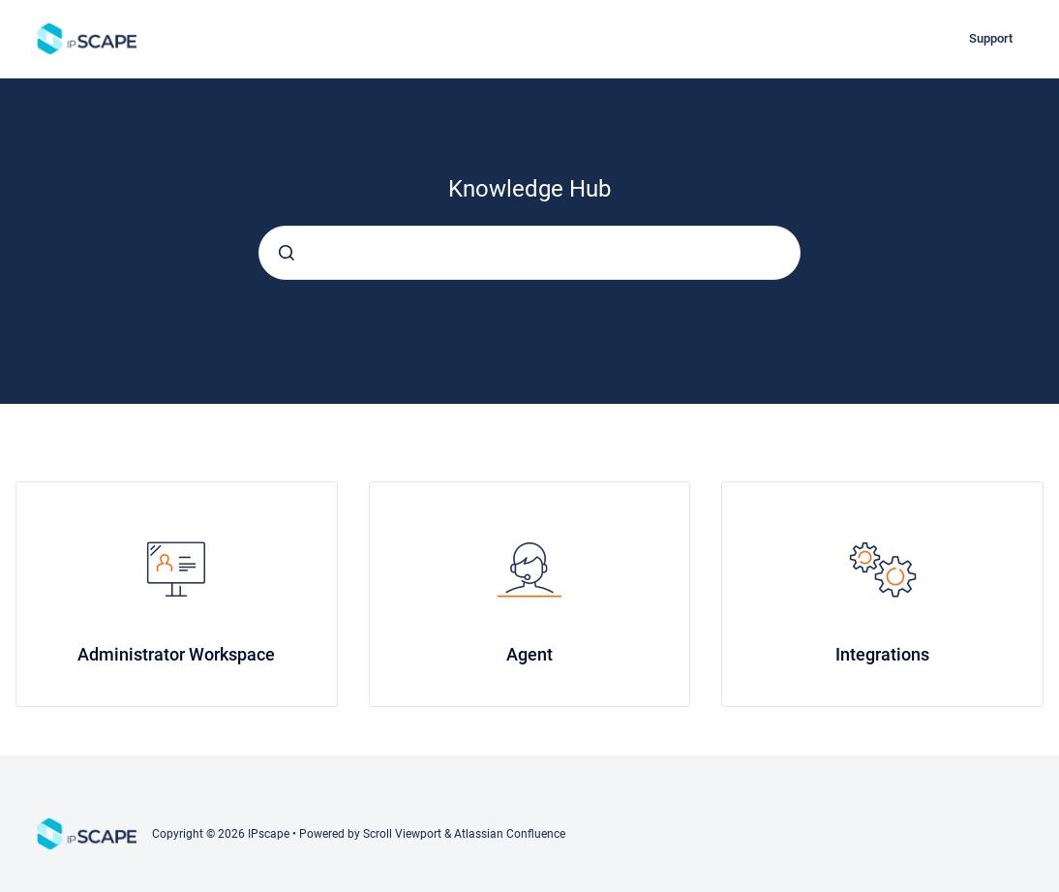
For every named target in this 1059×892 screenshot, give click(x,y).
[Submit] (286, 252)
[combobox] (529, 253)
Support (991, 38)
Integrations (882, 654)
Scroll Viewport (403, 834)
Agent (529, 654)
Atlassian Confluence (509, 834)
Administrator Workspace (176, 654)
